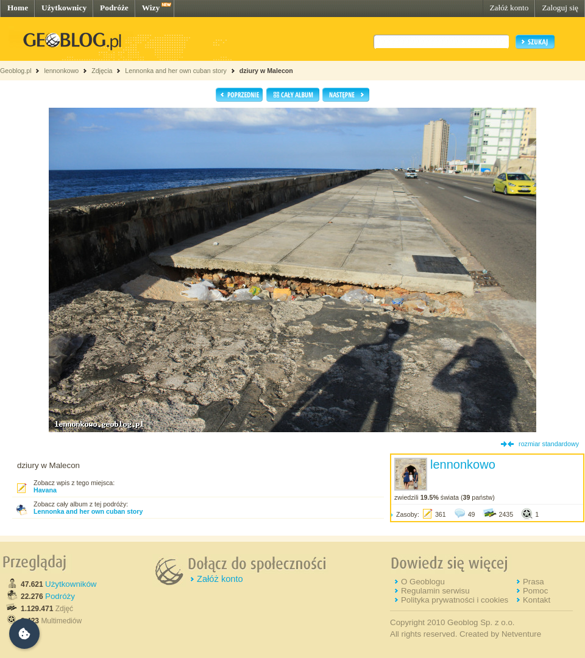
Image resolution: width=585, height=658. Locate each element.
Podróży (60, 596)
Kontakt (536, 599)
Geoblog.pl (16, 70)
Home (17, 7)
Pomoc (535, 590)
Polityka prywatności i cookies (454, 599)
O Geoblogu (423, 581)
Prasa (533, 581)
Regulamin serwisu (435, 590)
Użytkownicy (64, 7)
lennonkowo (61, 70)
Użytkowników (70, 584)
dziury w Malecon (266, 70)
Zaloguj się (560, 7)
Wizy (151, 7)
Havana (45, 490)
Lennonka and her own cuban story (175, 70)
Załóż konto (508, 7)
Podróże (114, 7)
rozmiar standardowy (549, 443)
